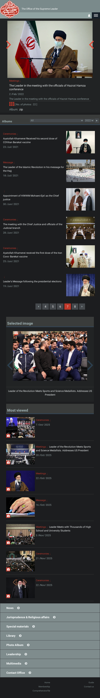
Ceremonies (9, 133)
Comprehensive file (41, 691)
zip (20, 109)
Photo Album (14, 645)
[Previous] (38, 306)
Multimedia (13, 663)
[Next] (82, 306)
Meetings (14, 80)
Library (10, 635)
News (10, 608)
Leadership (13, 654)
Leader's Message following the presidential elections (32, 281)
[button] (96, 15)
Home (47, 682)
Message (8, 162)
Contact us (89, 686)
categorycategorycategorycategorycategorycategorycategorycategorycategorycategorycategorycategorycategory (57, 120)
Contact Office (15, 672)
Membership (44, 686)
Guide (91, 682)
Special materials (17, 626)
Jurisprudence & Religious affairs (27, 617)
